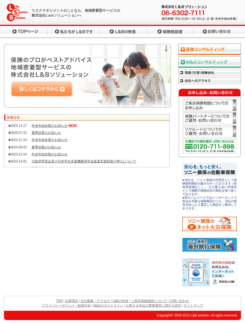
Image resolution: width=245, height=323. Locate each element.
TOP (59, 301)
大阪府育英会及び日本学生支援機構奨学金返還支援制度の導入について (84, 161)
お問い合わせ (179, 301)
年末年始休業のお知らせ (50, 126)
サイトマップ (193, 305)
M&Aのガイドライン (108, 305)
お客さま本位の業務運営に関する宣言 (153, 305)
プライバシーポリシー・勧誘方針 (66, 305)
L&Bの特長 (120, 301)
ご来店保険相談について (149, 301)
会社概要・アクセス (95, 301)
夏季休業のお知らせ (46, 133)
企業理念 (71, 301)
